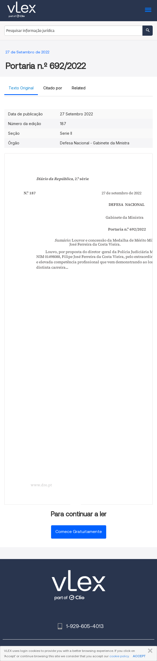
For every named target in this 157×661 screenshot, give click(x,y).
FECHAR (149, 650)
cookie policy (119, 656)
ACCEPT (139, 656)
